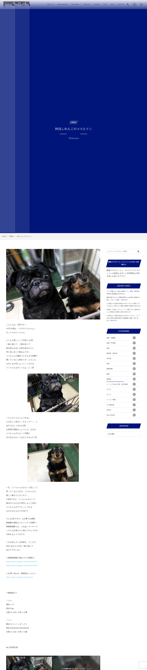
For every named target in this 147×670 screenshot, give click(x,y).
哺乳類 (121, 379)
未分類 (121, 358)
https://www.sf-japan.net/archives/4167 (21, 562)
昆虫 (121, 363)
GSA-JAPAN (121, 415)
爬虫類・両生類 (121, 353)
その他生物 (121, 404)
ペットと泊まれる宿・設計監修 (121, 384)
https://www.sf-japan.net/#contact (19, 577)
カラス (121, 394)
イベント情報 (121, 399)
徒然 (121, 373)
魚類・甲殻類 (121, 342)
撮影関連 (121, 368)
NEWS (121, 409)
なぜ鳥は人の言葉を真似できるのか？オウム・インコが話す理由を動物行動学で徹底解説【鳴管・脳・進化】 (123, 318)
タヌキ (121, 389)
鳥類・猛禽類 (121, 337)
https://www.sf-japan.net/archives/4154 (21, 566)
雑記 (121, 348)
